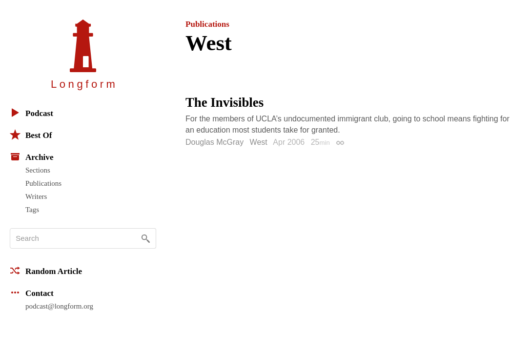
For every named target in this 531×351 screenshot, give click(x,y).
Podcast (31, 112)
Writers (36, 196)
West (258, 142)
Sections (37, 170)
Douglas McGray (214, 142)
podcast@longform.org (59, 306)
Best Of (31, 134)
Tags (32, 210)
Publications (43, 183)
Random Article (46, 270)
